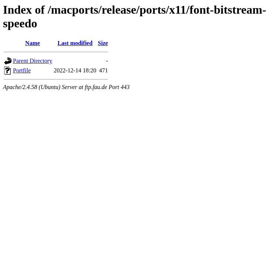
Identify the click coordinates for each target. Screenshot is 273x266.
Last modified (74, 43)
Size (103, 43)
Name (32, 43)
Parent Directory (32, 61)
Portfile (22, 70)
